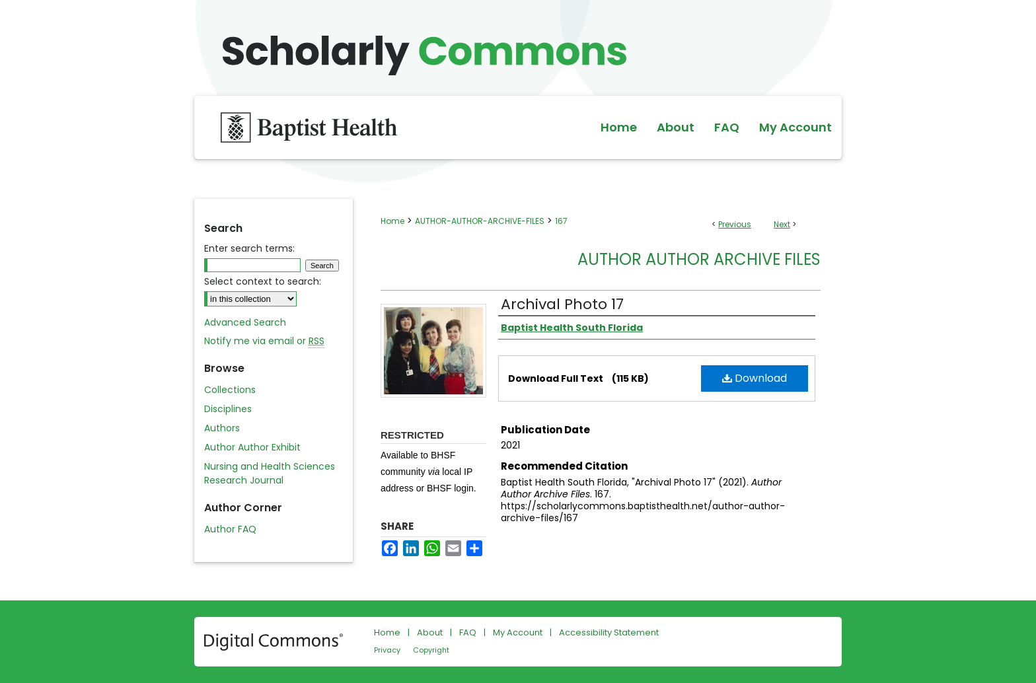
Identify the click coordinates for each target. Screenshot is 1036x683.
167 (561, 221)
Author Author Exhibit (252, 447)
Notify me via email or (264, 341)
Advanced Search (245, 322)
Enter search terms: (249, 248)
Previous (734, 224)
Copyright (431, 650)
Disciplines (228, 408)
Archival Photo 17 (562, 304)
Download (754, 378)
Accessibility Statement (609, 632)
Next (782, 224)
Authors (222, 428)
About (430, 632)
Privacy (387, 650)
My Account (517, 632)
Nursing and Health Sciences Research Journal (269, 473)
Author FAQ (230, 529)
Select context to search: (262, 281)
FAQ (467, 632)
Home (392, 221)
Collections (230, 389)
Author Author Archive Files (699, 259)
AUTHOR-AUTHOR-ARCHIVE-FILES (479, 221)
